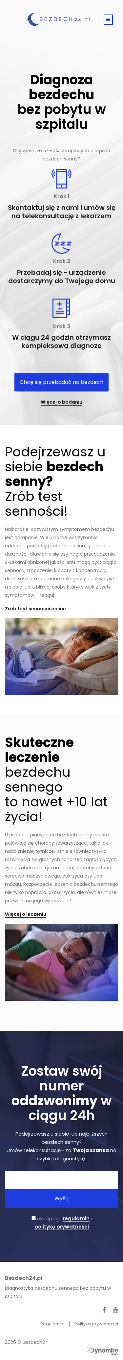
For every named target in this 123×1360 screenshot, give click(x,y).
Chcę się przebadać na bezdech (61, 382)
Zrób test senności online (35, 608)
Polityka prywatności (96, 1324)
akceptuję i (61, 1222)
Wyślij (61, 1198)
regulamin (76, 1218)
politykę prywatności (61, 1226)
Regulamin (52, 1324)
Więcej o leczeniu (25, 914)
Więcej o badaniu (61, 402)
